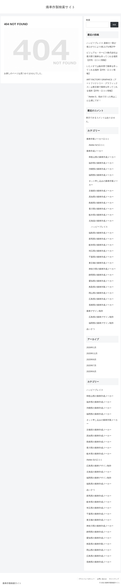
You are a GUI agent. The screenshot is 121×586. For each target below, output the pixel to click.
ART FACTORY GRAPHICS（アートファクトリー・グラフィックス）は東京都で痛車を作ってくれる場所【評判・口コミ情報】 (102, 85)
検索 (88, 20)
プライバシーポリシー (87, 579)
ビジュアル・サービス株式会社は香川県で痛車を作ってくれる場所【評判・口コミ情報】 (102, 56)
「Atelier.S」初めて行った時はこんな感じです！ (101, 99)
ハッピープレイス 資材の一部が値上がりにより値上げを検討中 (101, 45)
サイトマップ (114, 579)
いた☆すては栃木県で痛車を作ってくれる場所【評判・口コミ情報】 (102, 70)
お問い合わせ (102, 579)
